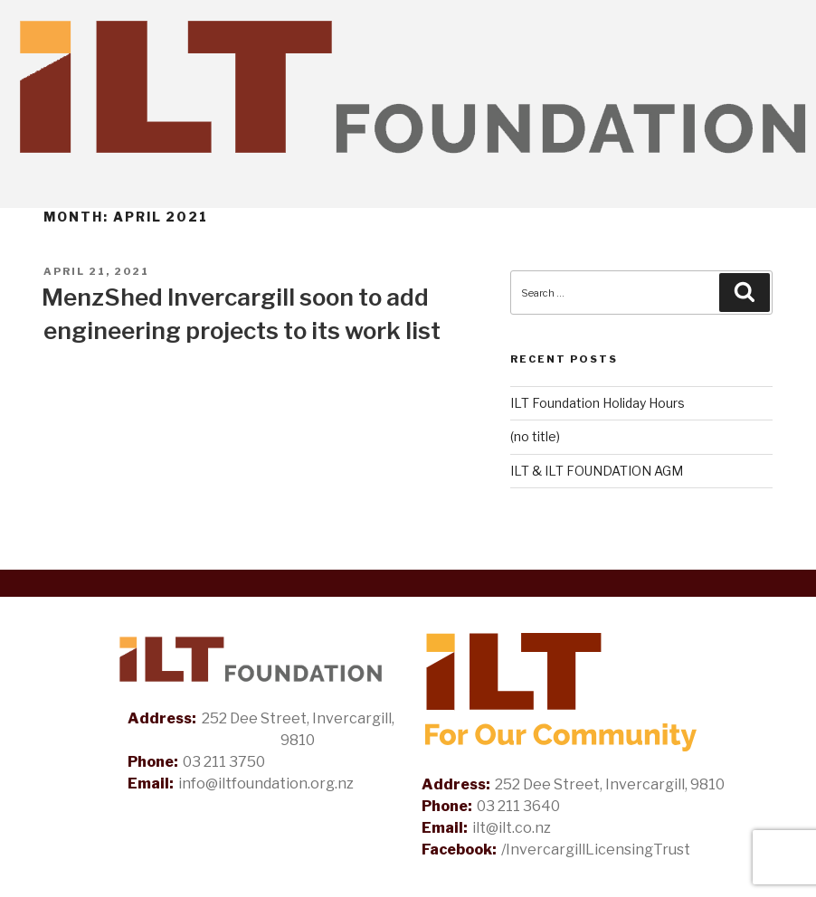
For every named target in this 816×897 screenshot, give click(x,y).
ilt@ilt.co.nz (511, 827)
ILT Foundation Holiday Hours (597, 403)
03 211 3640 (518, 806)
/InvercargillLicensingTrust (595, 849)
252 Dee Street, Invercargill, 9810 (298, 729)
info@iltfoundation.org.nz (266, 783)
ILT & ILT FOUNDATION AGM (596, 470)
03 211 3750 (224, 761)
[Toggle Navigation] (787, 191)
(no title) (535, 436)
